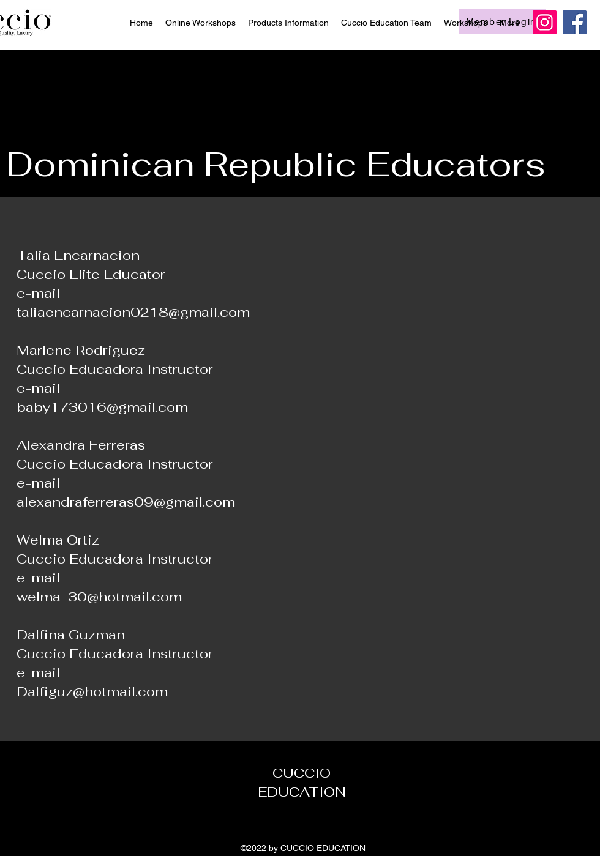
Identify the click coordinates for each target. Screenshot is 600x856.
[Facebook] (575, 22)
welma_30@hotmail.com (99, 596)
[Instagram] (545, 22)
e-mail (38, 482)
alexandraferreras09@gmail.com (126, 501)
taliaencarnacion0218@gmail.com (133, 312)
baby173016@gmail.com (102, 406)
